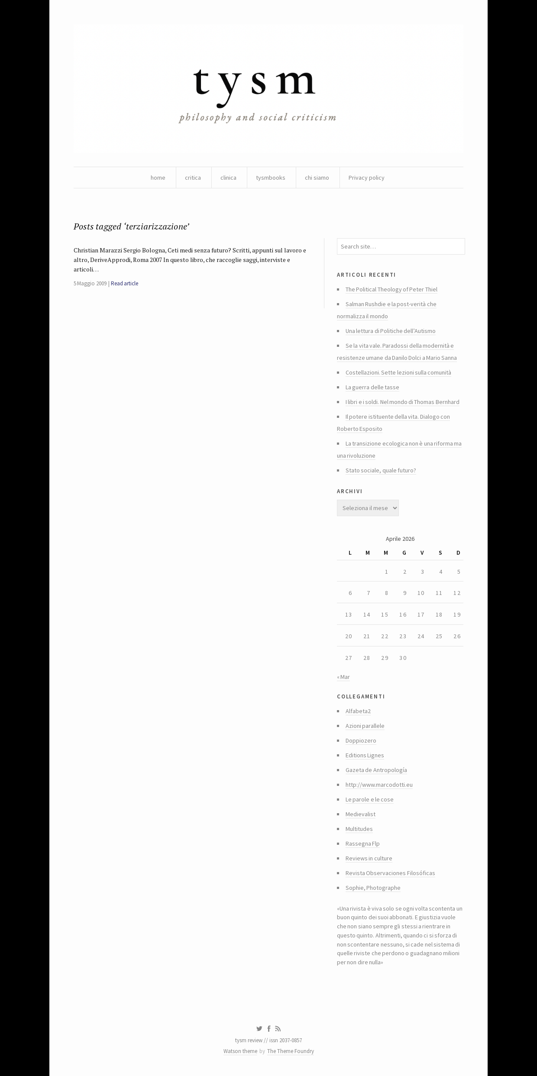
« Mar (343, 677)
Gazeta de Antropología (376, 770)
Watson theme (240, 1051)
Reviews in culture (369, 858)
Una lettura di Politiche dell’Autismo (391, 331)
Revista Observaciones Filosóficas (390, 873)
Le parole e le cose (370, 799)
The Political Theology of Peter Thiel (391, 289)
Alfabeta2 (358, 711)
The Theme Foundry (290, 1051)
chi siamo (317, 177)
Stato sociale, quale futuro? (381, 470)
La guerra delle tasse (372, 387)
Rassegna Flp (363, 843)
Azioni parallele (365, 726)
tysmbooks (270, 177)
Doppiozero (361, 740)
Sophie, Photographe (373, 888)
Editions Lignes (365, 755)
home (158, 177)
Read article (124, 283)
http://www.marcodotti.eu (379, 784)
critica (193, 177)
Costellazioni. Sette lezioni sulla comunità (398, 372)
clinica (228, 177)
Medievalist (360, 814)
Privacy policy (367, 177)
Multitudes (359, 829)
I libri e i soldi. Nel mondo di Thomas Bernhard (402, 402)
